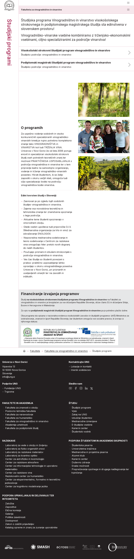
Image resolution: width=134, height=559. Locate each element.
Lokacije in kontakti (81, 366)
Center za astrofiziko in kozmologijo (24, 459)
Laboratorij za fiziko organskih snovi (25, 448)
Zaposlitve (10, 506)
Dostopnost (11, 520)
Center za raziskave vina (18, 472)
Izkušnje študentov (82, 417)
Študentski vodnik (81, 431)
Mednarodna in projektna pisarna (90, 452)
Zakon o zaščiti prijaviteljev (19, 524)
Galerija (9, 513)
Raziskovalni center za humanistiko (24, 476)
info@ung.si (8, 376)
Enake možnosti (80, 465)
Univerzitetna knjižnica (84, 448)
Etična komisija (13, 510)
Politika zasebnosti (15, 517)
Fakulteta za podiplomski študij (21, 428)
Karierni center (80, 428)
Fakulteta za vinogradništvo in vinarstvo (41, 10)
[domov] (24, 351)
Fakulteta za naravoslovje (19, 414)
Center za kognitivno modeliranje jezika (26, 486)
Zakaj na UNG (79, 414)
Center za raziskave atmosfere (22, 462)
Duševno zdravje (81, 462)
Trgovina (9, 391)
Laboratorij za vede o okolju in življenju (26, 445)
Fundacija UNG (12, 388)
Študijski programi (81, 407)
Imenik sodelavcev (81, 370)
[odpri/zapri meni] (128, 3)
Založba (9, 503)
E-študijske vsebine (82, 424)
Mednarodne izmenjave (84, 421)
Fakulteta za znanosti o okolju (21, 407)
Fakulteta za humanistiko (18, 417)
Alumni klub (78, 455)
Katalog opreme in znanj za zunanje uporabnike (31, 527)
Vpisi (74, 411)
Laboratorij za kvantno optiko (21, 455)
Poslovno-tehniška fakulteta (20, 411)
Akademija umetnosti (16, 424)
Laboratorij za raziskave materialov (24, 452)
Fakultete (35, 351)
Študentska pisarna (82, 445)
